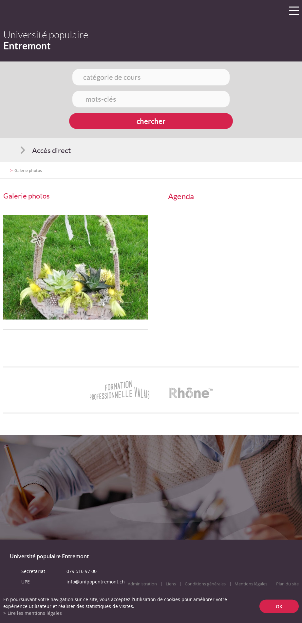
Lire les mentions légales (35, 613)
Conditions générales (205, 584)
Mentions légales (251, 584)
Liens (171, 584)
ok (279, 606)
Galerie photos (28, 170)
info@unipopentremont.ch (95, 582)
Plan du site (287, 584)
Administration (142, 584)
